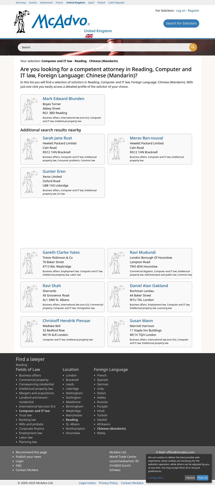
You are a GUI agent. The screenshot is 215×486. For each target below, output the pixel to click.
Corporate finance (31, 428)
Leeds (70, 384)
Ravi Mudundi (143, 252)
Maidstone (73, 402)
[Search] (193, 47)
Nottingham (74, 393)
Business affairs (30, 375)
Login (20, 461)
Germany (21, 2)
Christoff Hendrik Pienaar (67, 320)
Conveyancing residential (36, 384)
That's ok (202, 477)
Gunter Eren (54, 171)
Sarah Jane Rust (57, 138)
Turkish (102, 415)
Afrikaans (103, 424)
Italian (101, 393)
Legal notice (87, 483)
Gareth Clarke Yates (61, 252)
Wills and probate (31, 424)
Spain (91, 2)
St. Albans (73, 424)
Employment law (30, 433)
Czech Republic (116, 2)
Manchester (74, 415)
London (71, 375)
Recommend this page (31, 452)
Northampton (75, 428)
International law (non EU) (37, 406)
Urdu (100, 389)
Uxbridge (72, 389)
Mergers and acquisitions (36, 393)
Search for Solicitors (181, 23)
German (102, 384)
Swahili (102, 420)
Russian (102, 402)
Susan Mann (141, 320)
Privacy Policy (108, 483)
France (59, 2)
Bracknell (72, 380)
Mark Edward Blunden (63, 98)
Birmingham (74, 406)
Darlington (73, 397)
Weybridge (73, 411)
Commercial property (33, 380)
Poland (101, 2)
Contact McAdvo (27, 470)
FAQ (18, 465)
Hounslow (73, 433)
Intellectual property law (36, 389)
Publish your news (28, 457)
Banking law (27, 420)
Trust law (25, 415)
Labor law (26, 437)
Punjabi (102, 406)
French (102, 375)
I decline (190, 477)
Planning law (28, 442)
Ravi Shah (52, 285)
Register (193, 10)
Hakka (101, 397)
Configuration (155, 477)
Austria (33, 2)
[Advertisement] (107, 224)
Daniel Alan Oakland (149, 285)
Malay (101, 433)
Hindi (101, 411)
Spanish (102, 380)
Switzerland (46, 2)
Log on (180, 10)
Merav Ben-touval (146, 138)
